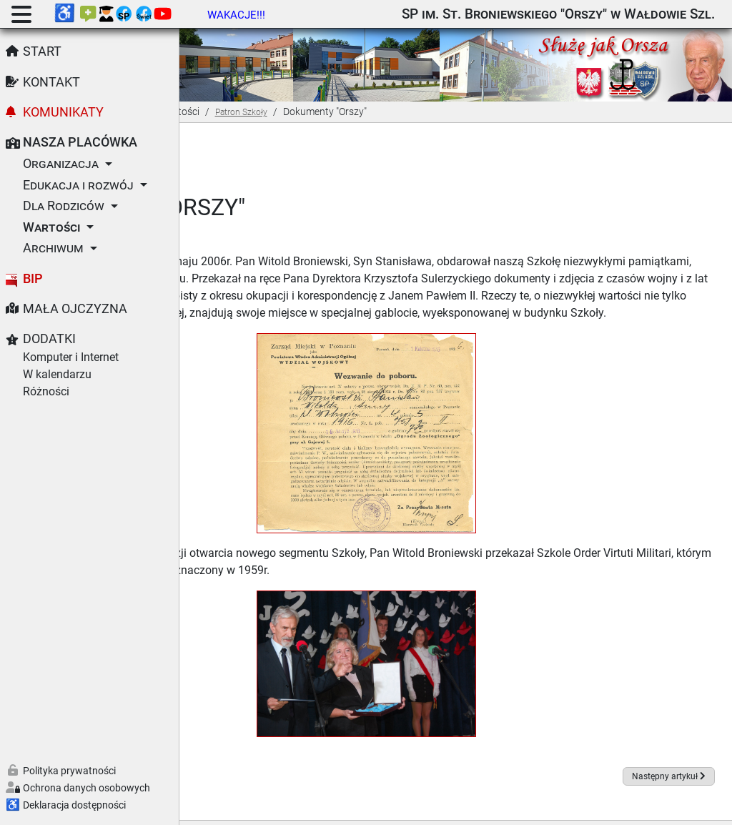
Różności (46, 391)
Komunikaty (63, 112)
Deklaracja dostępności (74, 805)
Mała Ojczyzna (75, 309)
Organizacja (61, 164)
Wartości (51, 227)
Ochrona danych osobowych (86, 788)
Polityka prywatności (69, 770)
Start (42, 51)
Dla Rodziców (63, 206)
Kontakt (51, 82)
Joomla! (288, 806)
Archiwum (53, 248)
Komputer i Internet (71, 357)
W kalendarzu (57, 374)
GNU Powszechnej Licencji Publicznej (571, 806)
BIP (33, 279)
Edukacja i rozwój (78, 185)
